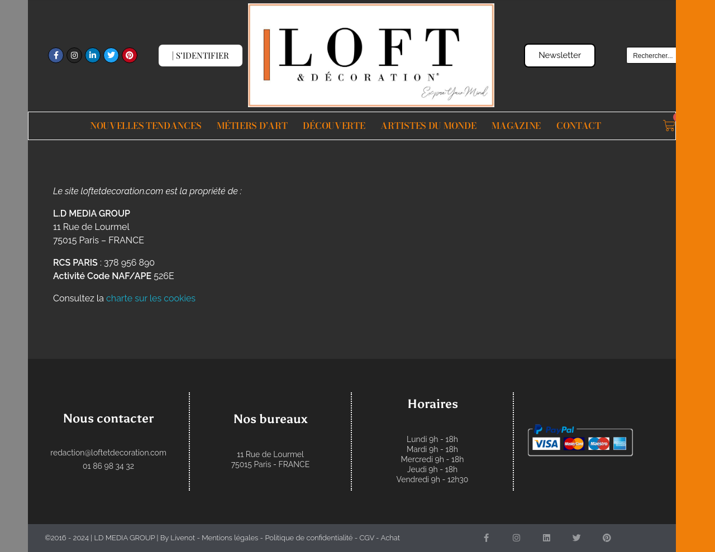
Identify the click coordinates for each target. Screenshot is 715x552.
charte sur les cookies (151, 298)
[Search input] (672, 55)
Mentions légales (230, 538)
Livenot (182, 538)
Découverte (334, 125)
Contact (578, 125)
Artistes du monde (428, 125)
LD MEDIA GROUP (124, 538)
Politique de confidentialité (308, 538)
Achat (390, 538)
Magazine (516, 125)
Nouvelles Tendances (145, 125)
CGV (366, 538)
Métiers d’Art (252, 125)
